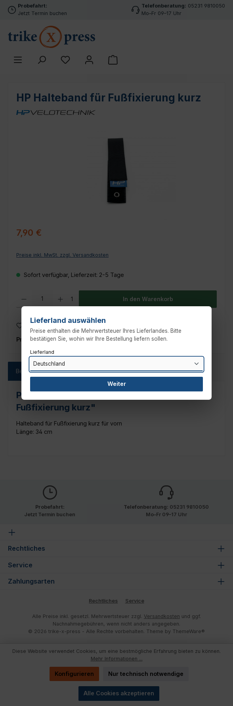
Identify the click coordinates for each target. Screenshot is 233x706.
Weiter (116, 383)
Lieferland (42, 352)
